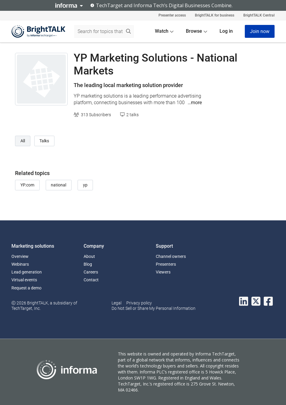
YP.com (27, 185)
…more (195, 102)
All (22, 140)
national (58, 185)
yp (85, 185)
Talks (44, 140)
